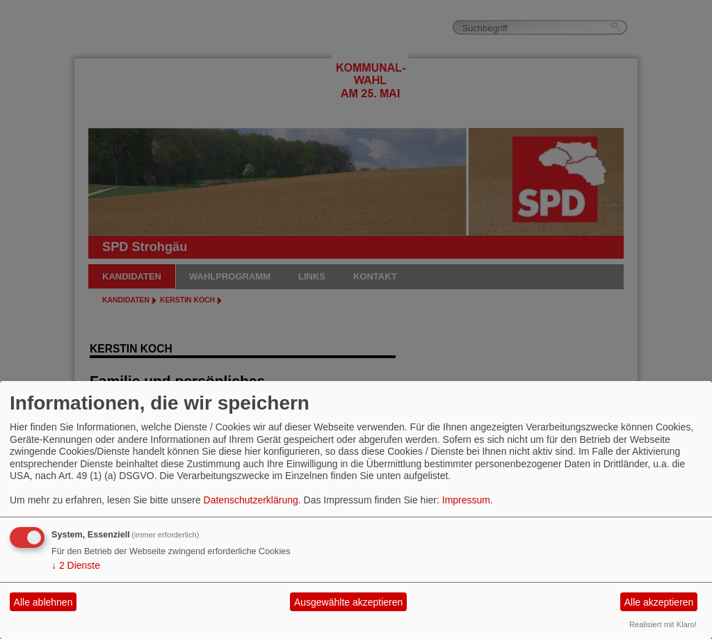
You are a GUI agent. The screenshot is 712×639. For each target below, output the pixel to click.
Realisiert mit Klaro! (663, 624)
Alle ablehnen (43, 602)
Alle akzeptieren (659, 602)
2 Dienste (75, 565)
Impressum (466, 499)
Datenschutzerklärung (251, 499)
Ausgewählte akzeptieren (348, 602)
